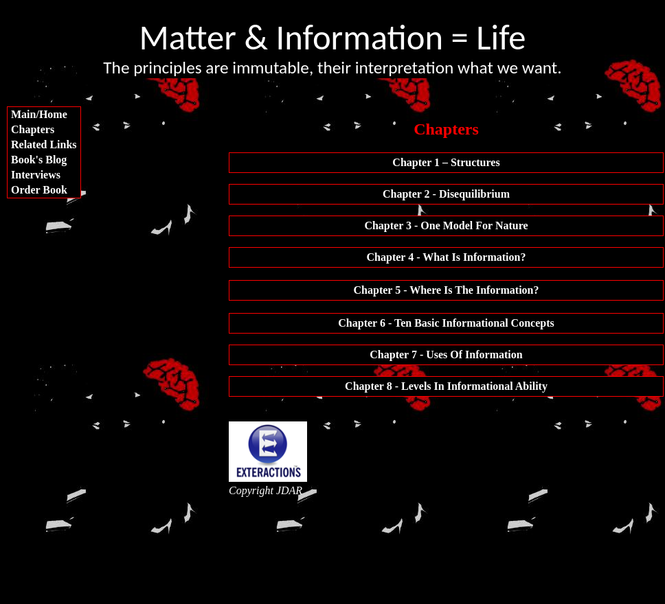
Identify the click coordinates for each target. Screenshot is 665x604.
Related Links (44, 144)
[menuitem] (44, 114)
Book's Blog (39, 159)
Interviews (35, 175)
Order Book (39, 190)
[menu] (44, 152)
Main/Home (39, 114)
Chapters (32, 129)
